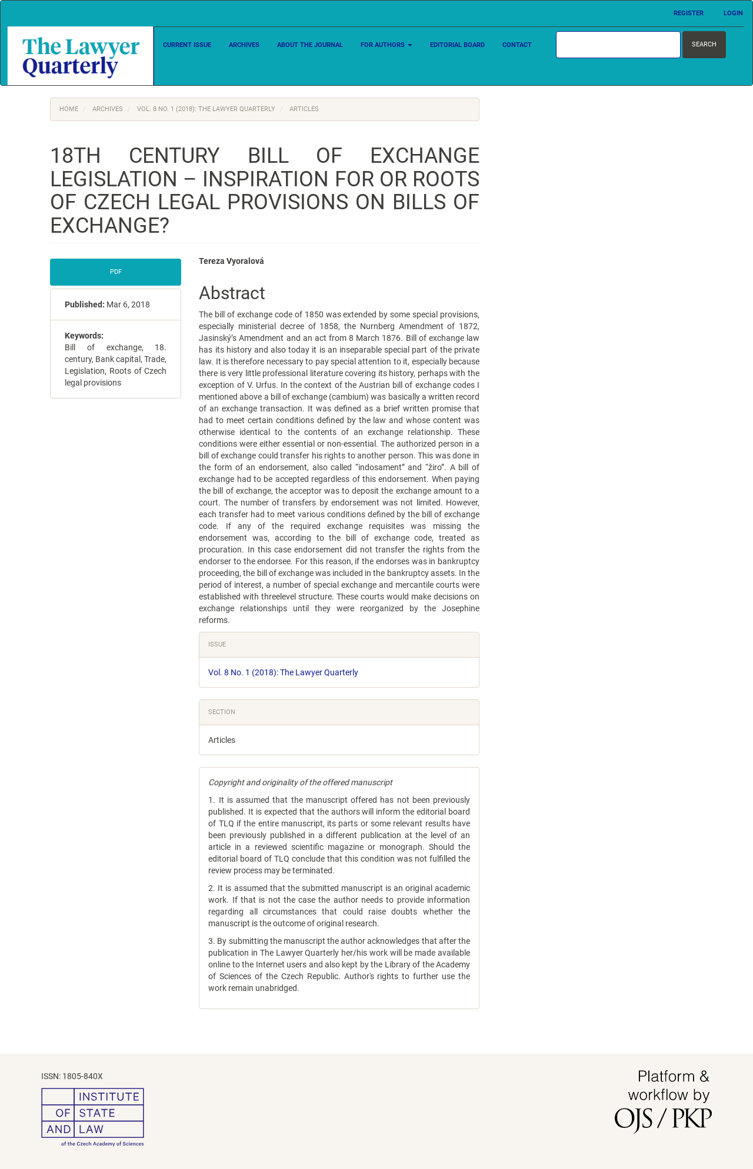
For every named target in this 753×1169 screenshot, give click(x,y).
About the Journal (310, 45)
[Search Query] (618, 44)
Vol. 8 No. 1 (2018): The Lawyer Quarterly (206, 109)
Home (68, 109)
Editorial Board (457, 45)
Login (733, 13)
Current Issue (187, 45)
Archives (244, 45)
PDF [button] (116, 272)
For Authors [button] (386, 45)
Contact (517, 45)
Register (689, 13)
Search (704, 44)
